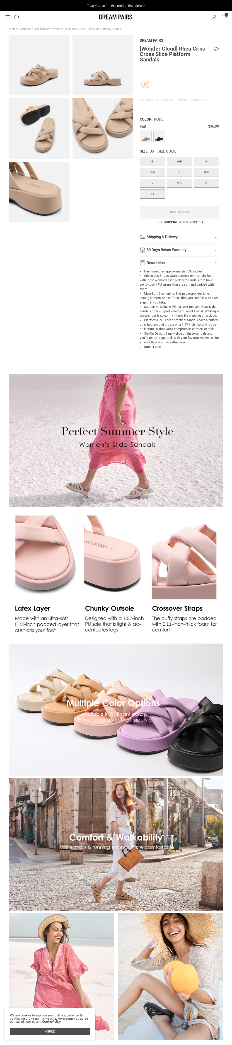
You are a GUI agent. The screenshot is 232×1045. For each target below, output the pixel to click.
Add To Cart (179, 212)
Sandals (26, 29)
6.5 (179, 161)
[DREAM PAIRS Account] (214, 17)
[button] (8, 17)
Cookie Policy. (51, 1021)
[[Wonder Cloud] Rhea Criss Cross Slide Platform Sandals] (146, 136)
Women (14, 29)
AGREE (50, 1031)
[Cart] (224, 17)
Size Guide (167, 151)
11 (152, 194)
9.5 (179, 183)
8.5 (206, 172)
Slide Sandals (42, 29)
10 (206, 183)
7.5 (152, 172)
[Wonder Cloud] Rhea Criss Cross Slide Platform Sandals (87, 29)
